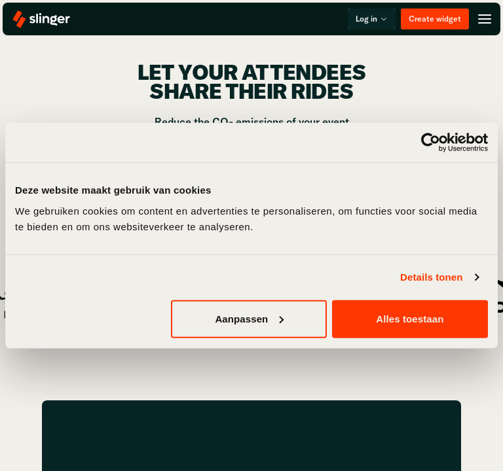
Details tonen (431, 277)
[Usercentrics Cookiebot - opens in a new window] (430, 142)
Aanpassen (249, 318)
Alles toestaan (409, 318)
